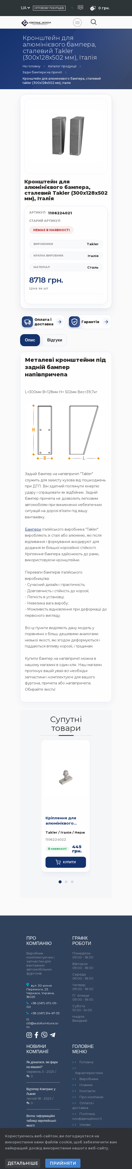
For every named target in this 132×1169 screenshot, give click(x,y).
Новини (86, 1085)
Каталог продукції (62, 66)
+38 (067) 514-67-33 (45, 1013)
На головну (31, 66)
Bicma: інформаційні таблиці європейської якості (41, 1120)
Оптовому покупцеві (49, 8)
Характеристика (89, 1073)
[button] (60, 881)
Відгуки (54, 340)
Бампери (33, 529)
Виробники (88, 1079)
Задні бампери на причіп (42, 72)
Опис (30, 340)
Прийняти (63, 1163)
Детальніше (23, 1163)
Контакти (87, 1091)
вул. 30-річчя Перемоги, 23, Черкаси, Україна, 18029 (40, 991)
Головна (86, 1062)
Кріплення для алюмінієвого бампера (61, 821)
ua (25, 8)
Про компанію (91, 1097)
